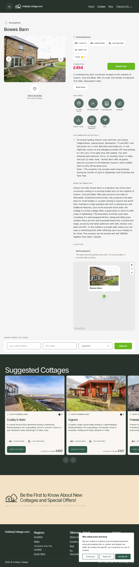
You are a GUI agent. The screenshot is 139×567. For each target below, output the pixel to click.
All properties (12, 23)
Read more (80, 87)
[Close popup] (118, 266)
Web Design (103, 562)
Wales (37, 541)
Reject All (107, 556)
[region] (106, 547)
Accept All (123, 556)
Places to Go (124, 6)
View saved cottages (35, 98)
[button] (104, 296)
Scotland (38, 537)
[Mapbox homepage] (79, 328)
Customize (90, 556)
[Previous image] (9, 59)
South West (39, 554)
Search (123, 346)
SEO (116, 562)
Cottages (101, 6)
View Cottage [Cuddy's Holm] (16, 449)
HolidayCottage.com (23, 6)
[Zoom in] (132, 265)
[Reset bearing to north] (132, 273)
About (91, 6)
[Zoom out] (132, 269)
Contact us (75, 541)
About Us (74, 537)
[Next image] (61, 59)
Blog (111, 6)
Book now (121, 66)
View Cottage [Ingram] (78, 449)
